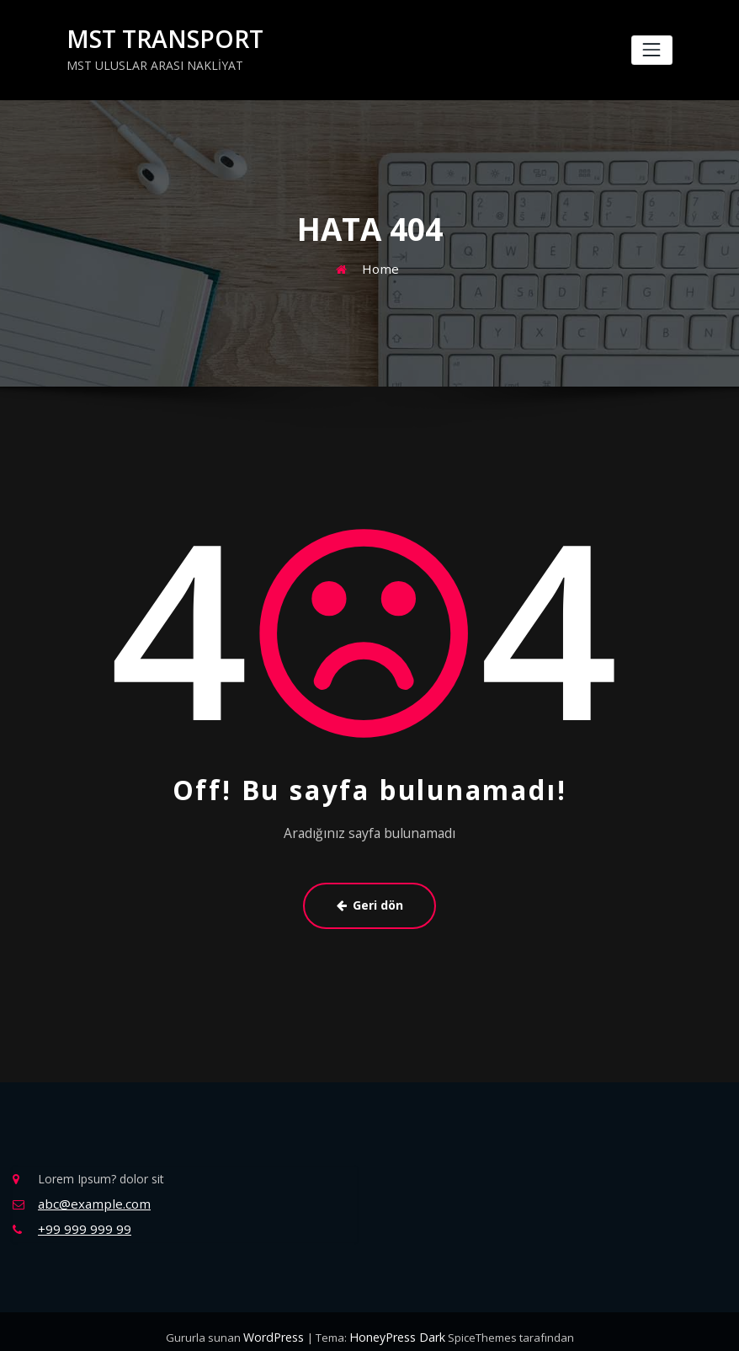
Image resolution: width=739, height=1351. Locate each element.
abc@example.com (89, 1195)
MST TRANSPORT (155, 38)
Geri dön (369, 899)
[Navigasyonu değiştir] (652, 49)
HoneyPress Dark (395, 1325)
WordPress (278, 1325)
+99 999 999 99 (80, 1218)
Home (380, 265)
